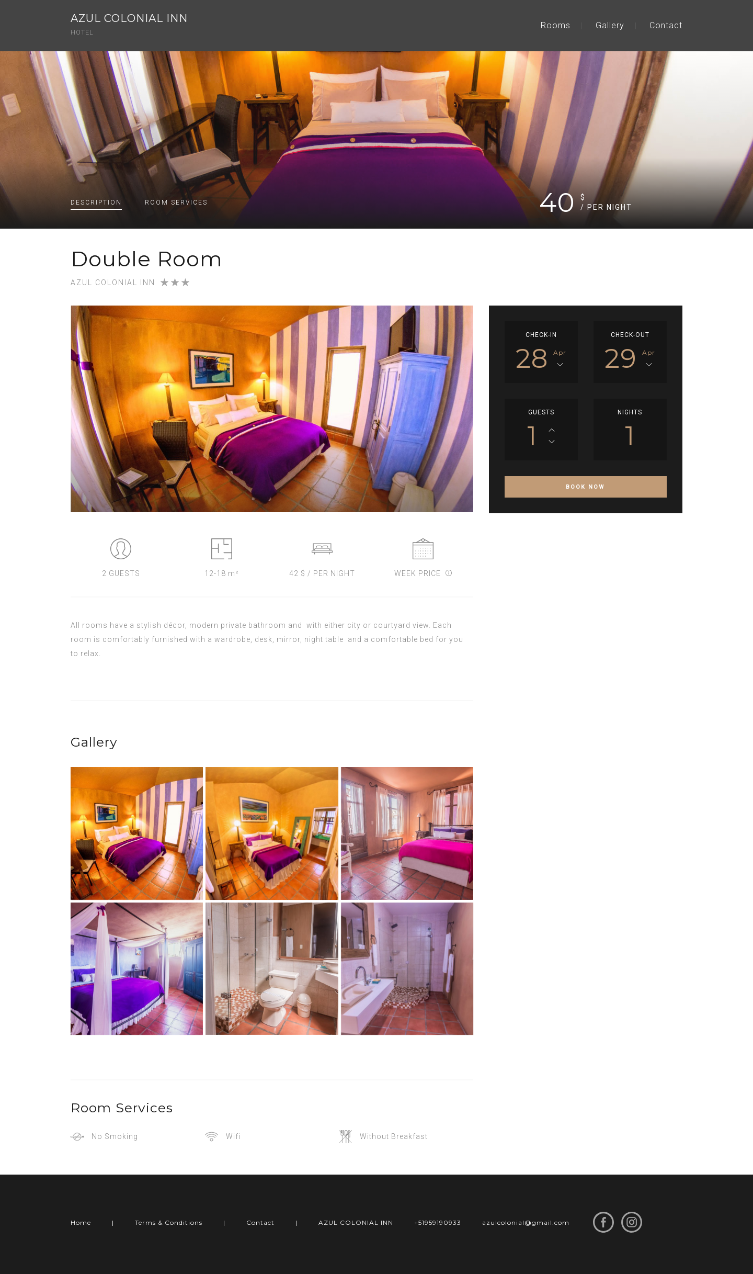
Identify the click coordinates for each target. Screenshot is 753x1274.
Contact (665, 25)
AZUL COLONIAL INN (355, 1222)
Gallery (610, 25)
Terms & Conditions (168, 1222)
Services (176, 202)
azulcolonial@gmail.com (525, 1222)
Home (81, 1222)
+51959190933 (437, 1222)
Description (96, 202)
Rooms (556, 25)
